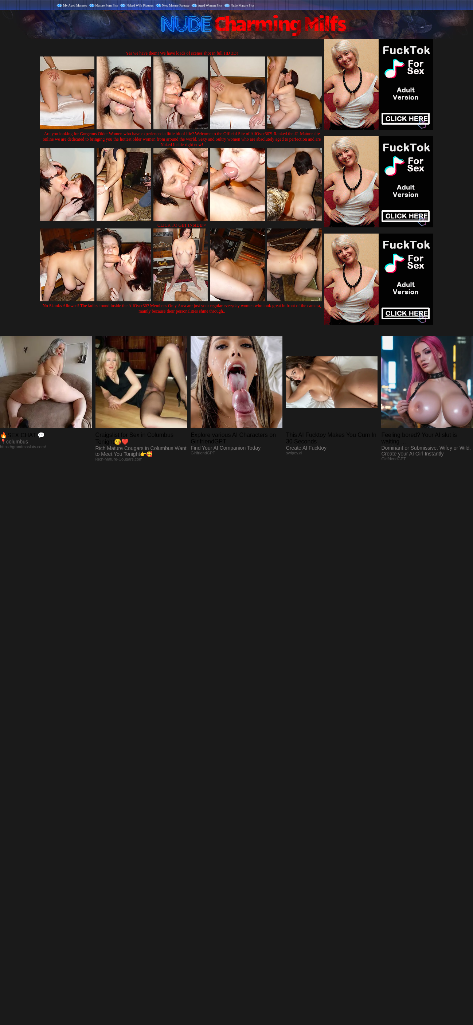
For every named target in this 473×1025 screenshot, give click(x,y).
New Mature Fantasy (175, 5)
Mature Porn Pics (106, 5)
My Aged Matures (75, 5)
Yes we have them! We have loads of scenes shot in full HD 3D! (182, 53)
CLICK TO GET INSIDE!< (181, 225)
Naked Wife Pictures (139, 5)
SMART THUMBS (249, 873)
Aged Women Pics (210, 5)
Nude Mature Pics (242, 5)
